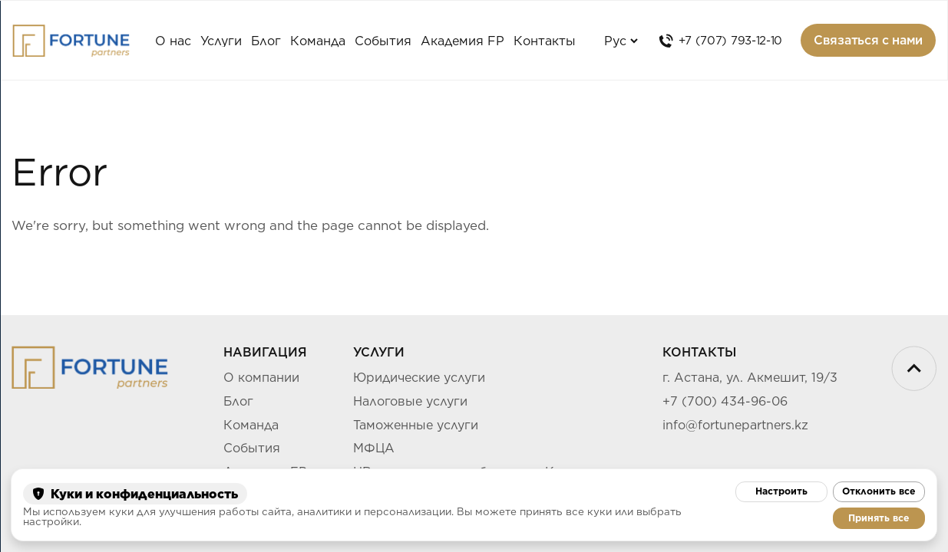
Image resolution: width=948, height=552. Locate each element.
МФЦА (374, 448)
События (251, 448)
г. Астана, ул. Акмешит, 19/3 (749, 378)
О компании (261, 378)
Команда (317, 40)
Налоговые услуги (410, 401)
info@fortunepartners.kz (735, 425)
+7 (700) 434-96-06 (725, 401)
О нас (173, 40)
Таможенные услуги (415, 425)
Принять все (879, 517)
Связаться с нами (868, 39)
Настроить (781, 491)
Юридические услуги (419, 378)
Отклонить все (879, 491)
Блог (266, 40)
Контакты (545, 40)
